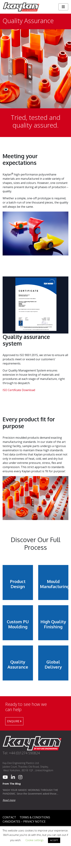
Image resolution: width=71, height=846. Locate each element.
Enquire (14, 721)
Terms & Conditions (35, 817)
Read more (9, 800)
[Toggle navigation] (63, 6)
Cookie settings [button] (34, 840)
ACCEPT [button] (54, 840)
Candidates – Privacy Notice (24, 821)
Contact (9, 817)
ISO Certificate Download (19, 390)
